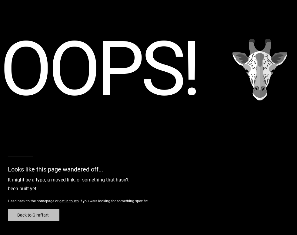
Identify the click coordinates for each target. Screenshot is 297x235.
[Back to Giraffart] (33, 215)
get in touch (68, 201)
